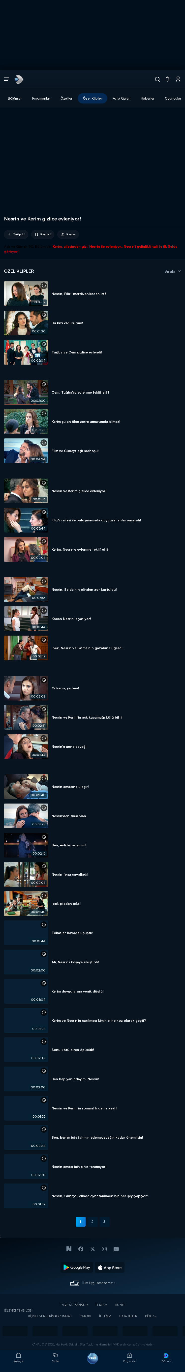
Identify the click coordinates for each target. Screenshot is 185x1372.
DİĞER (149, 1316)
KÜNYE (120, 1305)
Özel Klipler (92, 98)
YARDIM (86, 1316)
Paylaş (68, 234)
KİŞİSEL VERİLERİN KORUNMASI (50, 1316)
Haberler (147, 98)
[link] (18, 79)
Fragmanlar (41, 98)
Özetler (66, 98)
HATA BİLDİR (128, 1316)
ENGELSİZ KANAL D (74, 1305)
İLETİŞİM (105, 1316)
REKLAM (101, 1305)
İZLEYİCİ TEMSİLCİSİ (18, 1310)
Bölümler (15, 98)
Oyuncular (173, 98)
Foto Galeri (121, 98)
